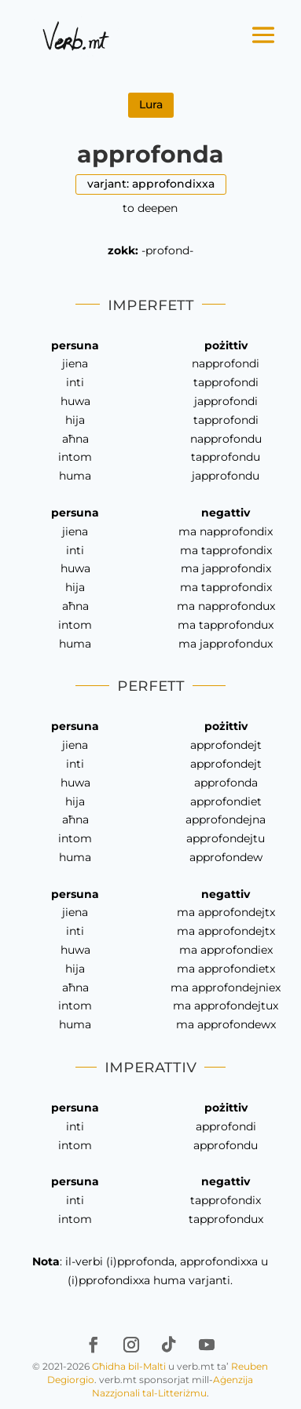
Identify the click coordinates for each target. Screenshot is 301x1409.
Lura (151, 104)
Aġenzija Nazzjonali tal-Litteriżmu (173, 1386)
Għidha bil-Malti (129, 1366)
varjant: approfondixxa (151, 184)
